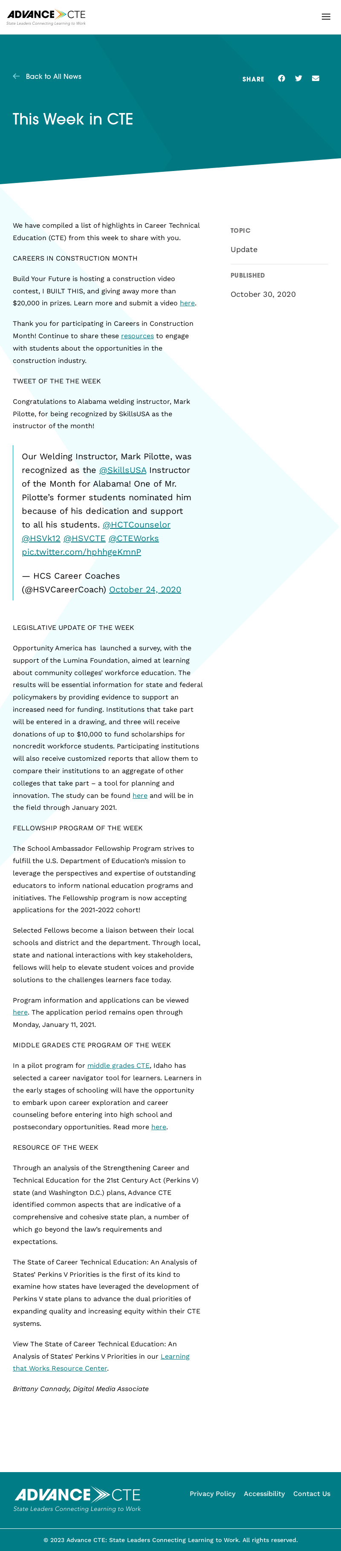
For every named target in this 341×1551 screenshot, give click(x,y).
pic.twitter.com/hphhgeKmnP (81, 552)
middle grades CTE (118, 1065)
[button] (326, 17)
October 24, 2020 (145, 589)
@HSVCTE (85, 538)
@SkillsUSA (122, 470)
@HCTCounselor (136, 524)
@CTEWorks (134, 538)
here (187, 303)
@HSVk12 (41, 538)
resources (137, 336)
